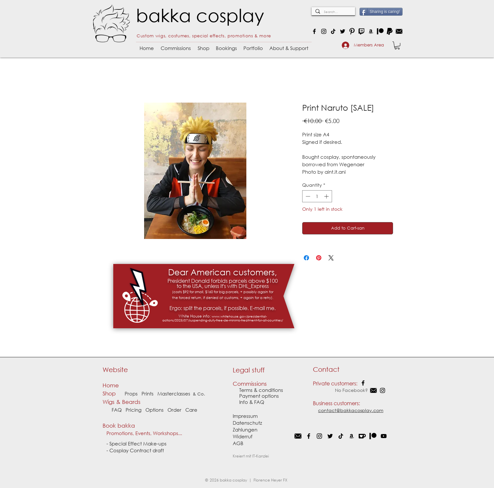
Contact (326, 369)
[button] (175, 45)
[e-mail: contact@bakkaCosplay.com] (399, 31)
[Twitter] (342, 31)
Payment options (256, 396)
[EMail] (298, 436)
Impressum (245, 416)
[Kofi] (362, 436)
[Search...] (332, 12)
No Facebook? (341, 390)
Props (131, 393)
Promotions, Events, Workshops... (142, 433)
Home (111, 385)
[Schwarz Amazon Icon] (351, 436)
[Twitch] (361, 31)
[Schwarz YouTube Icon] (383, 436)
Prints (148, 393)
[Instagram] (323, 31)
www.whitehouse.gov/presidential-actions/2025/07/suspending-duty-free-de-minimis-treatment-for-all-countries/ (222, 318)
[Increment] (327, 196)
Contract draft (147, 450)
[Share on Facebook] (306, 258)
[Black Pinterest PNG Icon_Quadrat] (352, 31)
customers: (347, 403)
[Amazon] (370, 31)
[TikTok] (333, 31)
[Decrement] (307, 196)
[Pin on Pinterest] (319, 258)
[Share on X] (331, 258)
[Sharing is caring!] (381, 12)
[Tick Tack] (340, 436)
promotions (240, 36)
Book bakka (120, 425)
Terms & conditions (261, 390)
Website (115, 369)
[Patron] (380, 31)
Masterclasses (173, 393)
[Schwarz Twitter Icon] (330, 436)
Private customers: (335, 383)
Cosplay (119, 450)
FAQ (117, 410)
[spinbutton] (317, 196)
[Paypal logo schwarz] (389, 31)
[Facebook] (314, 31)
